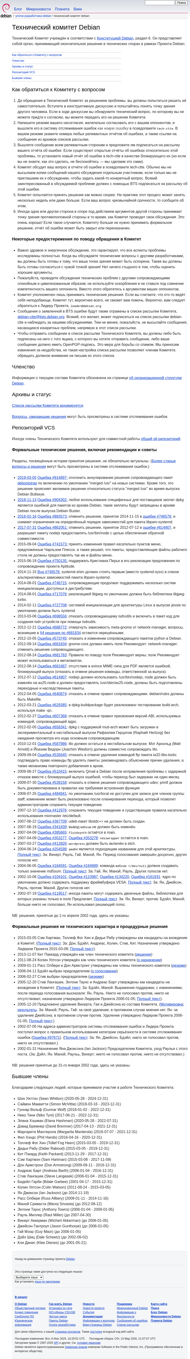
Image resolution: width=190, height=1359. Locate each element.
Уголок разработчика (62, 1324)
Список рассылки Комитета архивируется (47, 405)
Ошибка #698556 (51, 616)
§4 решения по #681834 (60, 633)
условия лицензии (88, 1342)
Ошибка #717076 (51, 594)
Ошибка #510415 (51, 771)
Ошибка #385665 (51, 832)
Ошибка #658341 (51, 727)
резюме (178, 965)
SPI (56, 1342)
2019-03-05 (27, 478)
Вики (78, 9)
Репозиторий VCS (23, 72)
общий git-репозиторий (160, 439)
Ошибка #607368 (51, 716)
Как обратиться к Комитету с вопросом (37, 55)
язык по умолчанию (47, 1281)
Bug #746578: (48, 572)
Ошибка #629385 (51, 705)
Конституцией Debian (115, 38)
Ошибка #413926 (51, 843)
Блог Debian (159, 1312)
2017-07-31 (27, 527)
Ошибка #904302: (52, 500)
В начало (21, 1297)
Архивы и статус (22, 66)
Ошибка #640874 (51, 694)
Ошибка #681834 (51, 644)
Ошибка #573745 (51, 638)
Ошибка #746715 (51, 583)
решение (143, 954)
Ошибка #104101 (51, 877)
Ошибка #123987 (83, 877)
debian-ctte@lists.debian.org (41, 317)
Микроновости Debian (166, 1316)
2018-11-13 (27, 500)
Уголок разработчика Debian (33, 16)
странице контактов (67, 1331)
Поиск (155, 1308)
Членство (18, 60)
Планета (62, 9)
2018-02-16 (27, 516)
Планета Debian (161, 1320)
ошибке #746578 (157, 516)
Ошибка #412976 (51, 810)
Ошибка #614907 (51, 677)
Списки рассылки (128, 1324)
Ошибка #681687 (51, 666)
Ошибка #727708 (51, 605)
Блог (18, 9)
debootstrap (27, 483)
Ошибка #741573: (52, 544)
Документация (93, 1316)
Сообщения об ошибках (132, 1320)
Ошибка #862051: (52, 527)
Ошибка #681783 (51, 655)
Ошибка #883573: (52, 516)
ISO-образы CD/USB (62, 1312)
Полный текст (29, 855)
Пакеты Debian (58, 1320)
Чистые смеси (58, 1316)
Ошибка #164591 (51, 866)
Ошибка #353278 (83, 838)
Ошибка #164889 (83, 866)
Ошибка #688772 (51, 627)
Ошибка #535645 (51, 755)
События (88, 1312)
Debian (70, 1259)
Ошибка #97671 (46, 1038)
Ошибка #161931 (145, 877)
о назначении (149, 960)
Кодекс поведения (26, 1312)
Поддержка (124, 1304)
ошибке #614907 (157, 527)
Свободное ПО (24, 1316)
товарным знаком (76, 1347)
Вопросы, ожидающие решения (39, 417)
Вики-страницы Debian (97, 1324)
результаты (27, 1010)
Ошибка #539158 (51, 782)
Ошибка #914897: (52, 478)
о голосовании (104, 971)
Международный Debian (132, 1308)
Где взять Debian (60, 1304)
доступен (96, 1331)
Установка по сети (60, 1308)
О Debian (21, 1304)
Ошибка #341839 (51, 827)
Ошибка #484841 (51, 794)
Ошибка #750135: (52, 561)
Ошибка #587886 (51, 744)
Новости (88, 1304)
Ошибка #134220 (114, 877)
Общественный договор (30, 1308)
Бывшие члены (21, 78)
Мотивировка (171, 1004)
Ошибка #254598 (51, 849)
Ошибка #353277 (51, 838)
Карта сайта (159, 1304)
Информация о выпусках (99, 1320)
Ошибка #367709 (51, 821)
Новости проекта (94, 1308)
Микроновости (38, 9)
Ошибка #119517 (51, 893)
